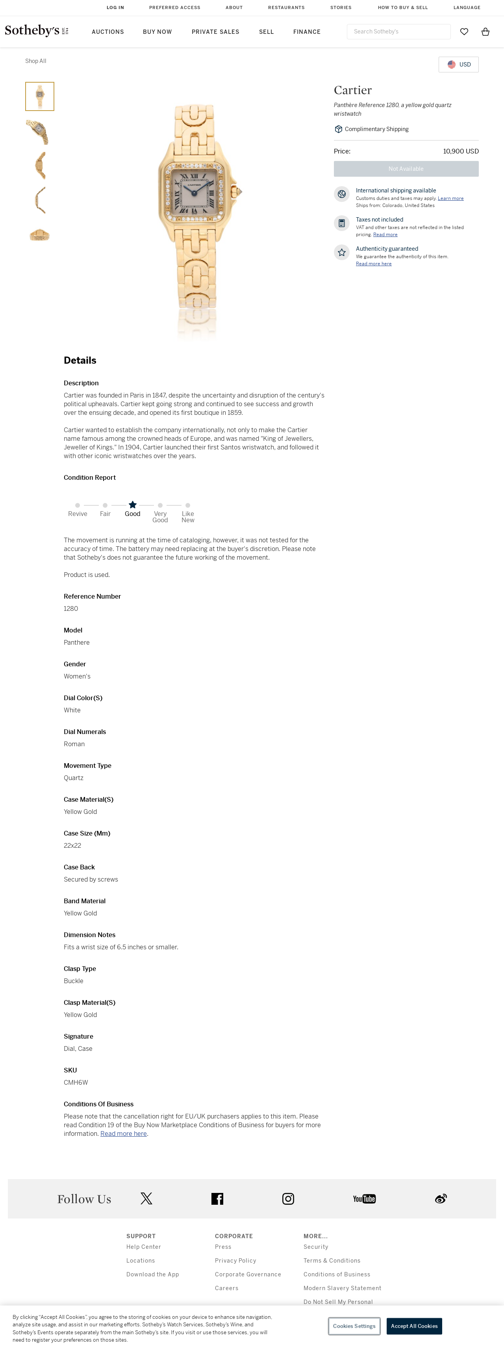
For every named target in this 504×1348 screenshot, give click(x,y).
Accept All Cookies (414, 1326)
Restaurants (286, 7)
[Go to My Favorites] (464, 31)
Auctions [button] (108, 32)
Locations (140, 1260)
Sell (266, 32)
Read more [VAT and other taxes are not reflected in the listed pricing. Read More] (385, 234)
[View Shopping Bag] (485, 31)
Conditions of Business (337, 1274)
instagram (288, 1199)
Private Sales (215, 32)
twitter (146, 1199)
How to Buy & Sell (403, 7)
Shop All (35, 61)
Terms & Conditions (332, 1260)
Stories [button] (341, 7)
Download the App (152, 1274)
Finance (307, 32)
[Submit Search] (442, 31)
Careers (227, 1288)
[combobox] (399, 31)
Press (223, 1247)
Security (316, 1247)
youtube (364, 1199)
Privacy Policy (235, 1260)
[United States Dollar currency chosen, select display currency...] (459, 64)
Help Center (143, 1247)
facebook (217, 1199)
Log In (115, 7)
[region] (252, 1326)
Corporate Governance (248, 1274)
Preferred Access (174, 7)
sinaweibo (441, 1199)
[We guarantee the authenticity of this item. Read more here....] (374, 263)
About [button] (234, 7)
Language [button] (467, 7)
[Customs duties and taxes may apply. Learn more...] (451, 198)
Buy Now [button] (157, 32)
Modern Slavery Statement (343, 1288)
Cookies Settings (354, 1326)
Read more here (123, 1134)
